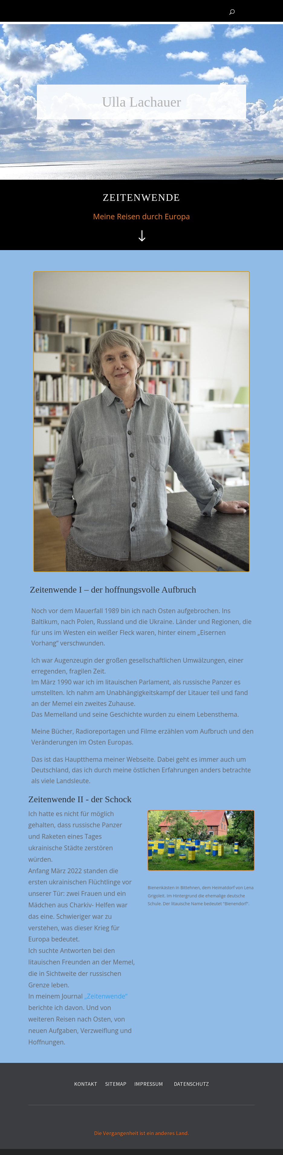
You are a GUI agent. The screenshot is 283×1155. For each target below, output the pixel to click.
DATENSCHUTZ (191, 1083)
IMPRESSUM (148, 1083)
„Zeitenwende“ (106, 996)
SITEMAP (115, 1083)
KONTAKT (85, 1083)
